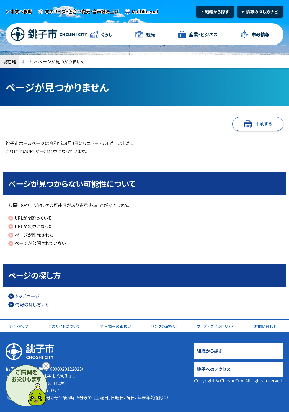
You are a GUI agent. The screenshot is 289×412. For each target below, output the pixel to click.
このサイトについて (65, 326)
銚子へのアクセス (214, 369)
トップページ (27, 296)
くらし (107, 34)
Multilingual (145, 11)
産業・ (202, 34)
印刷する (263, 123)
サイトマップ (19, 326)
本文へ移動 (21, 11)
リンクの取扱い (165, 326)
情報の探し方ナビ (262, 11)
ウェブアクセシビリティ (217, 326)
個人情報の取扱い (117, 326)
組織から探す (217, 11)
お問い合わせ (268, 326)
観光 (150, 34)
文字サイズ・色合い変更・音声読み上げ (82, 11)
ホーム (28, 61)
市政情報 (260, 34)
